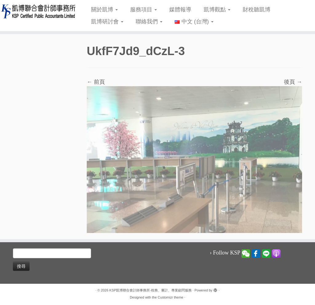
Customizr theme (170, 297)
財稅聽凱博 (256, 9)
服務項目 (143, 9)
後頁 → (293, 82)
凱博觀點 (217, 9)
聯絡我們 (149, 21)
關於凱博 (104, 9)
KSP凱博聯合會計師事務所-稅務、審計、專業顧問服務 (150, 290)
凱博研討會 (107, 21)
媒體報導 (180, 9)
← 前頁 (96, 82)
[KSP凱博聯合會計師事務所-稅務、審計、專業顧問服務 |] (37, 11)
